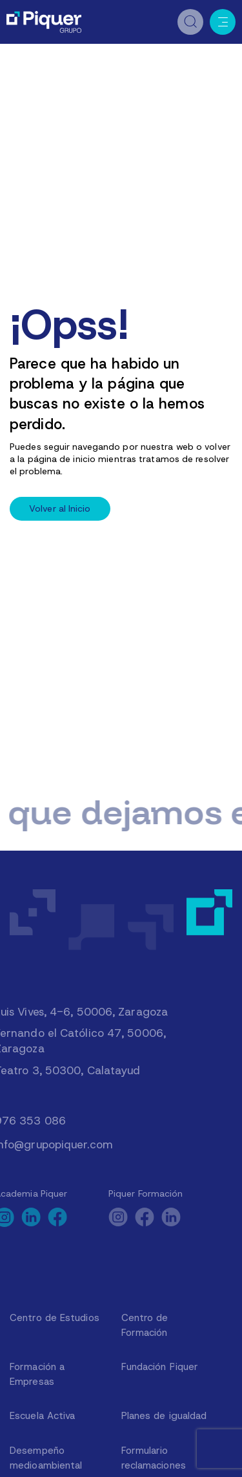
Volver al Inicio (60, 508)
